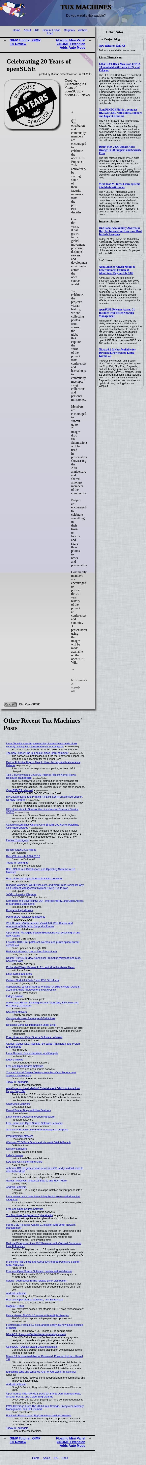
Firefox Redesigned (17, 840)
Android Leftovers (16, 1186)
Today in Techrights (17, 862)
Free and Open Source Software (24, 1066)
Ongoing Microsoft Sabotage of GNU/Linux (30, 1018)
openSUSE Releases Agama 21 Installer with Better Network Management (117, 313)
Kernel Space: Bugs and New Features (28, 1110)
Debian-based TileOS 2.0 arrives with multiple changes (37, 1315)
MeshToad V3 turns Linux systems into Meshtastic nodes (119, 185)
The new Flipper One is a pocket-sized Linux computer (37, 752)
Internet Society (109, 221)
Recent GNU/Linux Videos (21, 849)
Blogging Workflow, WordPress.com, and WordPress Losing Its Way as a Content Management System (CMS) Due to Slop (45, 886)
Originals (69, 30)
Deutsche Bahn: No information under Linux (31, 1024)
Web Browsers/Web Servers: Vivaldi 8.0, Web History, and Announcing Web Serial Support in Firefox (39, 925)
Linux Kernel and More (19, 973)
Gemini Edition (51, 30)
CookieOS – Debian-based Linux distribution (31, 1346)
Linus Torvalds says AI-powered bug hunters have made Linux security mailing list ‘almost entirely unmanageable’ (41, 745)
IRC (36, 30)
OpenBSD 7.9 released (19, 790)
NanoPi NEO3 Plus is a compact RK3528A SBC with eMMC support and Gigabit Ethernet (120, 113)
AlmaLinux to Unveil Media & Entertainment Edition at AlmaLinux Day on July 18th (117, 270)
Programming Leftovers (19, 910)
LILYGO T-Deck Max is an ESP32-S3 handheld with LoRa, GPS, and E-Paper (120, 67)
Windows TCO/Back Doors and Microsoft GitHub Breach (38, 1142)
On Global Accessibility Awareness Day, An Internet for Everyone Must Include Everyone (120, 231)
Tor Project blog (109, 39)
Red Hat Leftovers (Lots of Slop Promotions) (31, 951)
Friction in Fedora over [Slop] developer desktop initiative (38, 1415)
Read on (10, 704)
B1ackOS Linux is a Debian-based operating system (36, 1334)
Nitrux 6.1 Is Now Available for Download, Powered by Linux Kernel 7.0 (117, 353)
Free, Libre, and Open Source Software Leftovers (34, 878)
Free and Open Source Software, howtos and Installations (39, 1271)
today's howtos (14, 996)
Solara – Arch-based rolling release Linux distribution (36, 1280)
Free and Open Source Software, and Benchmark (34, 1299)
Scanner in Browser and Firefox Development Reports (37, 1129)
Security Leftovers (16, 1011)
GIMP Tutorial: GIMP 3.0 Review (25, 42)
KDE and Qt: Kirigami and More (24, 1161)
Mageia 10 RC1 (15, 1305)
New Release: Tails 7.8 (112, 45)
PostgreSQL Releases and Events (25, 916)
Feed (50, 33)
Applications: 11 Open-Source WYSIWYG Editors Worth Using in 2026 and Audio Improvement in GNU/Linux (43, 988)
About (27, 30)
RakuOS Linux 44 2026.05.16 (23, 856)
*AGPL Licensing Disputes (21, 894)
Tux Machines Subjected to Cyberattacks (29, 1215)
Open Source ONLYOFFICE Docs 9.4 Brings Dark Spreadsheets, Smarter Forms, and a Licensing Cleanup (43, 1395)
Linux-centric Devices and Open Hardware (30, 1116)
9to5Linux (105, 260)
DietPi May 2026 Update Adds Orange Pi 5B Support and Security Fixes (120, 150)
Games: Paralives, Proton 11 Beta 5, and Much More (36, 1180)
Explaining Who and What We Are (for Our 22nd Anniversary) (41, 1371)
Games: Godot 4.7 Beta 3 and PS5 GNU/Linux (32, 980)
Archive (82, 30)
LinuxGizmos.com (110, 57)
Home (16, 30)
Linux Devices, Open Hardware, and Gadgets (32, 1053)
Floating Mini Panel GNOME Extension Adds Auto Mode (70, 44)
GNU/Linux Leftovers (18, 1103)
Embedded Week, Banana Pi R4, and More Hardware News (40, 967)
